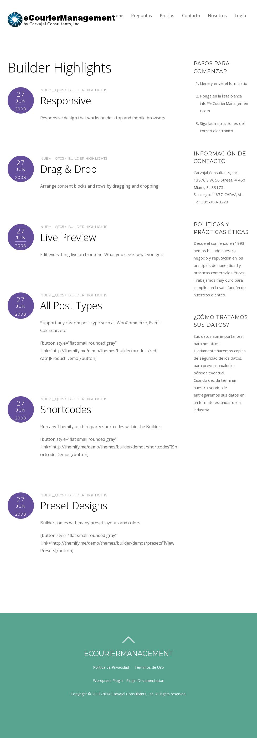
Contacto (191, 15)
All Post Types (71, 305)
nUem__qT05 (52, 90)
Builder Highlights (87, 90)
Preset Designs (73, 505)
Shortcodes (65, 409)
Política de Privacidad (111, 667)
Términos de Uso (149, 667)
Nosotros (217, 15)
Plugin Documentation (145, 680)
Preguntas (141, 15)
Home (117, 15)
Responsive (65, 100)
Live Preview (68, 237)
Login (240, 15)
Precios (167, 15)
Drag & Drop (68, 169)
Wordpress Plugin (108, 680)
